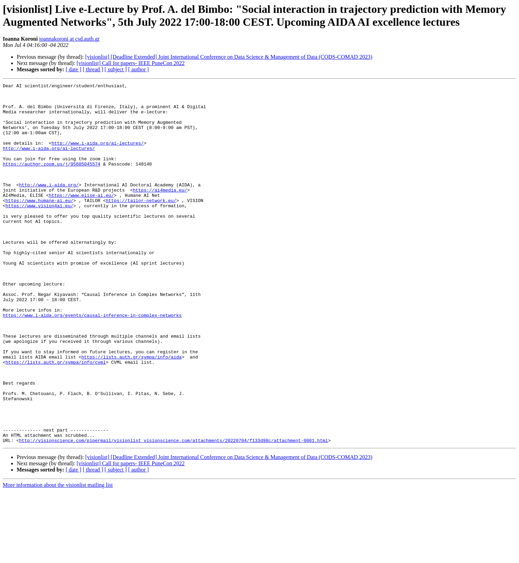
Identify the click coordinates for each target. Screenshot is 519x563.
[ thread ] (93, 69)
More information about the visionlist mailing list (58, 557)
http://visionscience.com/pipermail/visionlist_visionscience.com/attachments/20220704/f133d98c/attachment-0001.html (173, 512)
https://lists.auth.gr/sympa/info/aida (131, 412)
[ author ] (138, 69)
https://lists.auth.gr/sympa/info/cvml (56, 418)
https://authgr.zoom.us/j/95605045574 (51, 180)
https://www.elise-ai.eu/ (81, 218)
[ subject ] (116, 69)
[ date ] (73, 69)
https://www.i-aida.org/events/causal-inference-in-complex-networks (92, 362)
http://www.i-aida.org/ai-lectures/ (97, 155)
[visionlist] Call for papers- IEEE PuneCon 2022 (130, 63)
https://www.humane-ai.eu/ (39, 224)
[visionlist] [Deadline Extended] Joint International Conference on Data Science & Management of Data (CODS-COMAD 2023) (228, 57)
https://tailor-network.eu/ (141, 224)
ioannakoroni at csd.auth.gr (69, 39)
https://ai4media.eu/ (160, 212)
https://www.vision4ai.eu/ (39, 230)
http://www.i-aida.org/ (49, 205)
